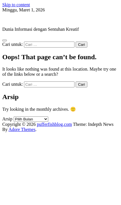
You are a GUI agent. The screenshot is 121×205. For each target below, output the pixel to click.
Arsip (7, 118)
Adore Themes (22, 129)
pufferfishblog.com (19, 19)
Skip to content (16, 4)
